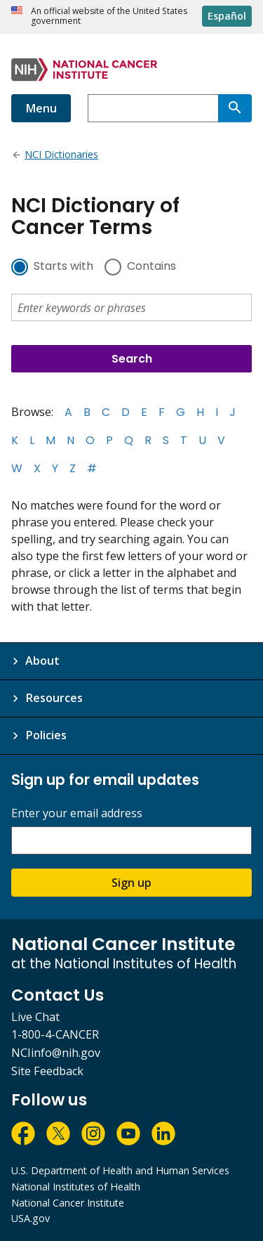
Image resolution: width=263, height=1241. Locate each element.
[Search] (235, 108)
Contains (151, 267)
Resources (54, 698)
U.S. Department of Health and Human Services (120, 1170)
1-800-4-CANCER (55, 1034)
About (42, 660)
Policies (46, 735)
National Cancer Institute (67, 1202)
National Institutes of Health (75, 1186)
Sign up (131, 882)
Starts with (63, 267)
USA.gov (30, 1218)
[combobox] (153, 108)
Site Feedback (47, 1071)
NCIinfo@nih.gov (55, 1052)
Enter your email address (76, 813)
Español (227, 15)
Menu (41, 108)
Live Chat (35, 1017)
